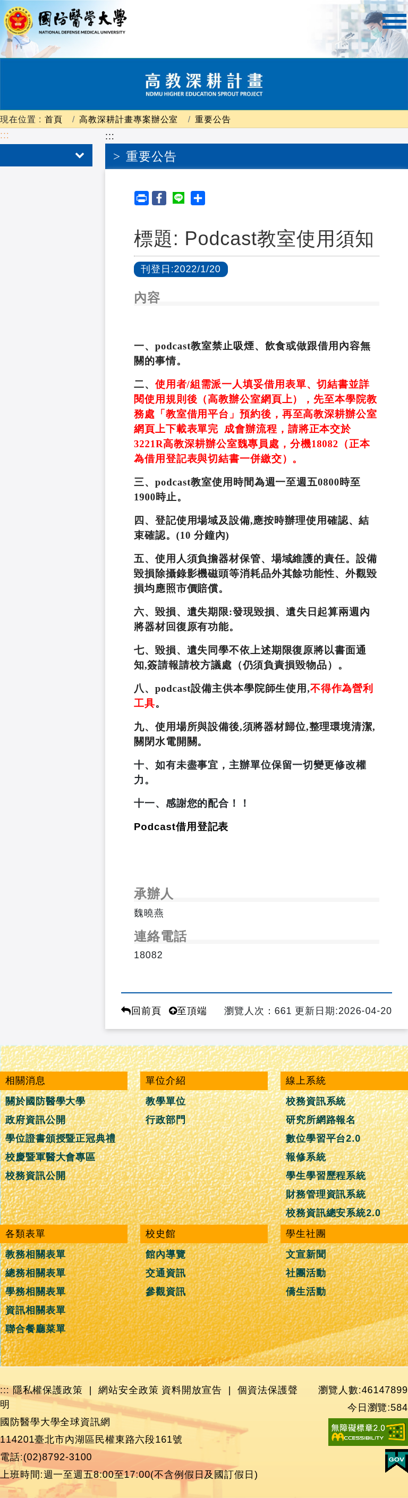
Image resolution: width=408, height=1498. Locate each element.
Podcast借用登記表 (181, 826)
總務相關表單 (35, 1273)
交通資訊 (166, 1273)
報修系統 (306, 1157)
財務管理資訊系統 (326, 1194)
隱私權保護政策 (48, 1390)
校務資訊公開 (35, 1175)
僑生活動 (306, 1291)
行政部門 (166, 1120)
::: (5, 135)
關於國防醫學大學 (45, 1101)
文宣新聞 (306, 1254)
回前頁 (141, 1011)
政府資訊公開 (35, 1120)
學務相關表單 (35, 1291)
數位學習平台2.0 (323, 1138)
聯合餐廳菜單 (35, 1329)
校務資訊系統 (316, 1101)
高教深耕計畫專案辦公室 (128, 119)
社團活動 (306, 1273)
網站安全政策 (128, 1390)
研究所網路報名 (321, 1120)
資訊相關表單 (35, 1310)
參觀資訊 (166, 1291)
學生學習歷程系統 (326, 1175)
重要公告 (213, 119)
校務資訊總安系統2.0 (333, 1213)
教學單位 (166, 1101)
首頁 (54, 119)
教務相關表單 (35, 1254)
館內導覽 (166, 1254)
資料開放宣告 (192, 1390)
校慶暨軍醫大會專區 (50, 1157)
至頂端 (188, 1011)
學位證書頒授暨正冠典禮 (60, 1138)
